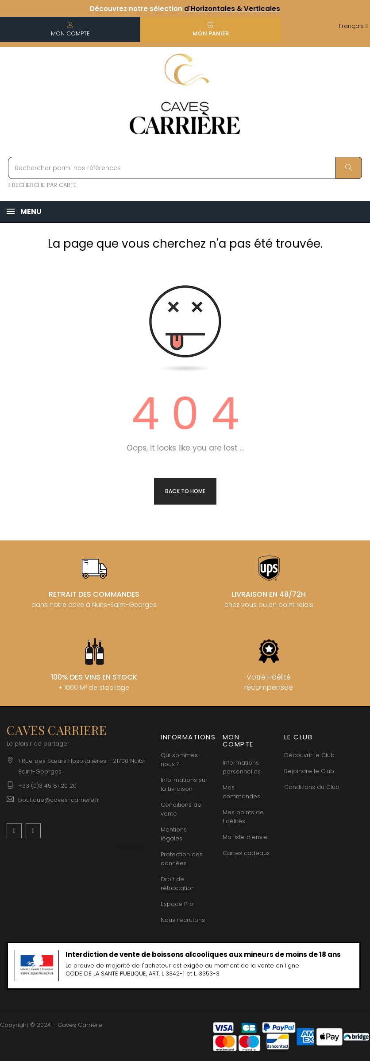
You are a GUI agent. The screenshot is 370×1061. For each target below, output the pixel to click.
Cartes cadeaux (246, 853)
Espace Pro (177, 904)
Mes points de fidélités (243, 816)
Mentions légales (174, 834)
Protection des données (182, 858)
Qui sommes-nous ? (181, 759)
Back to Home (185, 491)
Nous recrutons (183, 920)
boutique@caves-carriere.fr (58, 800)
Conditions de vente (181, 809)
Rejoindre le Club (309, 771)
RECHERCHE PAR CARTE (42, 185)
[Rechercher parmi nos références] (185, 168)
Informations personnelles (242, 767)
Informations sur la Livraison (184, 784)
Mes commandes (241, 792)
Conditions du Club (311, 787)
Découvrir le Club (309, 755)
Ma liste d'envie (245, 837)
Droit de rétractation (178, 883)
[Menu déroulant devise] (353, 26)
